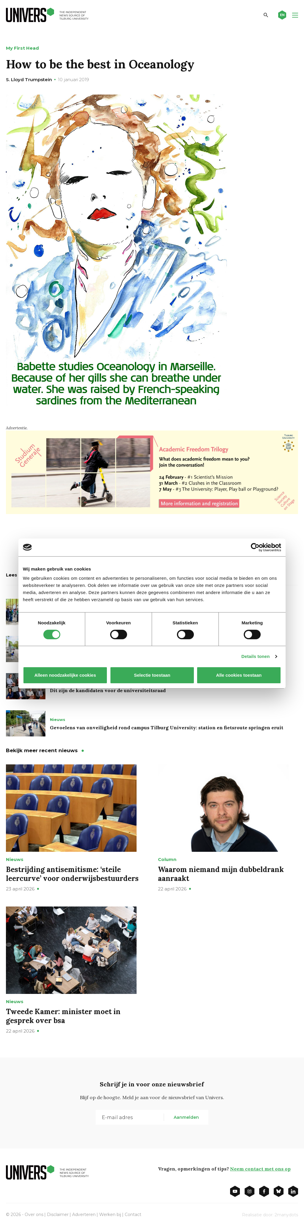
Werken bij (110, 1214)
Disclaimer (58, 1214)
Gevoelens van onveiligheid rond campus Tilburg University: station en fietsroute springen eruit (166, 727)
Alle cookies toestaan (239, 675)
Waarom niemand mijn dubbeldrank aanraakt (221, 874)
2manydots (286, 1214)
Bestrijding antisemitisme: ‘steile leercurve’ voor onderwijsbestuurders (72, 874)
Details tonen (255, 656)
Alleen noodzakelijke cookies (65, 675)
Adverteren (84, 1214)
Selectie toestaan (152, 675)
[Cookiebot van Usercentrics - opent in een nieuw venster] (255, 547)
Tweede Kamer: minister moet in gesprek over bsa (63, 1016)
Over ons (34, 1214)
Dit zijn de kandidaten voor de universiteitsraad (108, 690)
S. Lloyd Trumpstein (29, 79)
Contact (133, 1214)
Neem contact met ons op (260, 1169)
